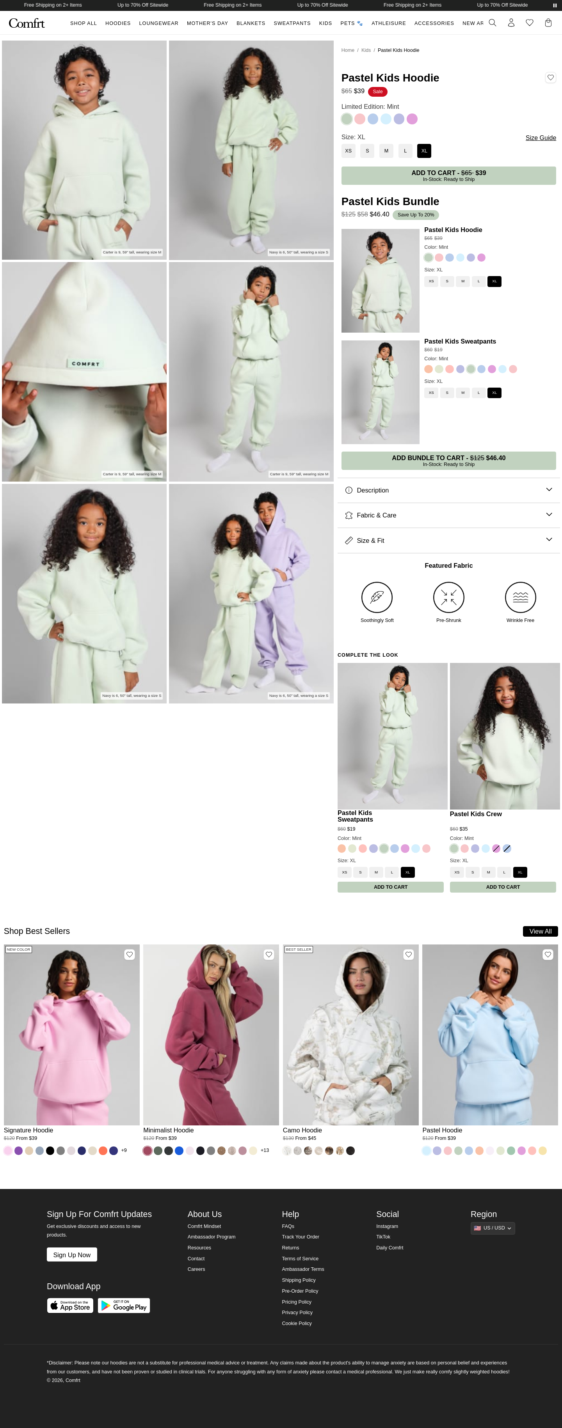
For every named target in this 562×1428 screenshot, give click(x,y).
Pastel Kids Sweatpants (460, 341)
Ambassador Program (212, 1237)
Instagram (387, 1226)
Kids (325, 23)
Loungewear (159, 23)
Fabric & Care (448, 515)
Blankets (251, 23)
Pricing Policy (296, 1302)
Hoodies (118, 23)
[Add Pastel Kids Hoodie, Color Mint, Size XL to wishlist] (550, 77)
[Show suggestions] (493, 1228)
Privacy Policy (297, 1312)
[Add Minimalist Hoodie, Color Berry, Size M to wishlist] (268, 954)
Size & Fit (448, 541)
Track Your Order (300, 1237)
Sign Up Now (72, 1254)
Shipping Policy (298, 1280)
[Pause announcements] (555, 5)
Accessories (434, 23)
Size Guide (541, 138)
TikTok (383, 1237)
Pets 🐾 (352, 23)
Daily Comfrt (389, 1248)
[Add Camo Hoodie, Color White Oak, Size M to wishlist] (408, 954)
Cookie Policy (296, 1323)
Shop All (83, 23)
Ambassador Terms (303, 1269)
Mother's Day (207, 23)
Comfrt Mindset (204, 1226)
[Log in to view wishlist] (529, 22)
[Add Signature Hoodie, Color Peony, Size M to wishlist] (129, 954)
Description (448, 490)
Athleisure (389, 23)
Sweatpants (292, 23)
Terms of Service (300, 1258)
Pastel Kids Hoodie (453, 229)
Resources (199, 1248)
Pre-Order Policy (300, 1291)
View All (541, 931)
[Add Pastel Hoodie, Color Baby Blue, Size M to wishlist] (547, 954)
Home (348, 50)
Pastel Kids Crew (476, 814)
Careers (196, 1269)
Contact (196, 1258)
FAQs (288, 1226)
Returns (290, 1248)
